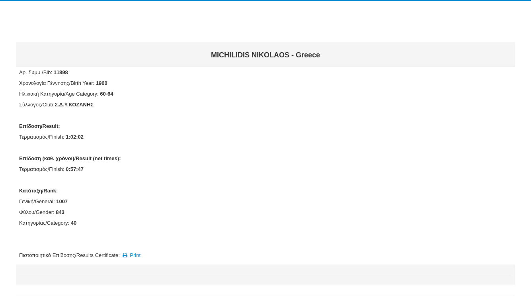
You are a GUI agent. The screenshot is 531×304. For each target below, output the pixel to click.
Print (131, 255)
